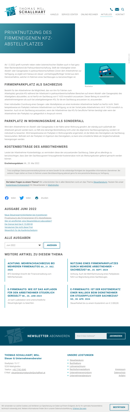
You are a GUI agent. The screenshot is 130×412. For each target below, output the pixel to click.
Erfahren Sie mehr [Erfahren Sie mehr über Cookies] (79, 409)
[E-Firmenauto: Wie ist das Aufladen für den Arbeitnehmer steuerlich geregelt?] (34, 315)
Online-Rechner (89, 14)
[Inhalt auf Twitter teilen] (27, 217)
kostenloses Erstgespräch (17, 204)
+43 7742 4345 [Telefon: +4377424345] (19, 388)
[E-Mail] (90, 355)
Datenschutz (119, 391)
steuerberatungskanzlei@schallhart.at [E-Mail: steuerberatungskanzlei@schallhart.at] (28, 391)
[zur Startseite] (25, 11)
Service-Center (70, 14)
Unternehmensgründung (81, 391)
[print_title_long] (43, 217)
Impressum (120, 388)
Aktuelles (106, 14)
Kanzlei (55, 14)
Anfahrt (122, 395)
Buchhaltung (75, 382)
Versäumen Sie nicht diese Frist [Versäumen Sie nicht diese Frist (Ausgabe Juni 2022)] (19, 246)
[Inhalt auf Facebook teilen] (12, 217)
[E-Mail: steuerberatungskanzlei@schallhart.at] (117, 9)
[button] (111, 9)
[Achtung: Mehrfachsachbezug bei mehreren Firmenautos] (34, 289)
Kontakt (120, 14)
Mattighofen (53, 204)
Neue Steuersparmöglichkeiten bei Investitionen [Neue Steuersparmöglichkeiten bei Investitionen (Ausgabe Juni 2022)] (26, 234)
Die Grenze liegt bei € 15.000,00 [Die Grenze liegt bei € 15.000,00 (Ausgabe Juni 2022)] (19, 243)
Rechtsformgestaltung (80, 388)
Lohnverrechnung (77, 385)
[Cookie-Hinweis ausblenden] (119, 407)
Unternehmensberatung (80, 395)
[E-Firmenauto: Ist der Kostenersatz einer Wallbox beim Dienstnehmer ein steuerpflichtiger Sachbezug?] (96, 315)
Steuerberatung (100, 201)
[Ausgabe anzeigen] (52, 264)
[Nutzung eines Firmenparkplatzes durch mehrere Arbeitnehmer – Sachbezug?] (96, 289)
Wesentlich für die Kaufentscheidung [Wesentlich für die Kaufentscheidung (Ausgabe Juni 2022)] (21, 249)
